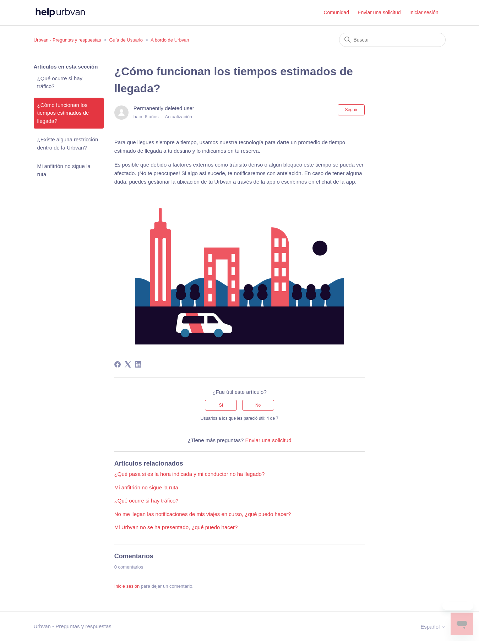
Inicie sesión (127, 586)
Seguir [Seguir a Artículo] (351, 109)
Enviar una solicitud (379, 12)
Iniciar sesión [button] (424, 12)
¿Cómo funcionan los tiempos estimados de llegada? (63, 113)
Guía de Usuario (126, 40)
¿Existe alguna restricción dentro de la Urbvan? (67, 143)
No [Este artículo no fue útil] (258, 405)
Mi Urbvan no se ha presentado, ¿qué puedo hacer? (176, 527)
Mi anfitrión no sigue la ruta (64, 170)
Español (432, 627)
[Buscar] (392, 40)
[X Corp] (128, 364)
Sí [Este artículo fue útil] (221, 405)
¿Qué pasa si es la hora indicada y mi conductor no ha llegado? (189, 474)
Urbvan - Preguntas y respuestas (67, 40)
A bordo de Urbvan (170, 40)
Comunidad (336, 12)
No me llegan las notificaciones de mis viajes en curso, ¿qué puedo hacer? (202, 514)
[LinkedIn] (138, 364)
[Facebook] (117, 364)
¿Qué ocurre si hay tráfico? (60, 82)
